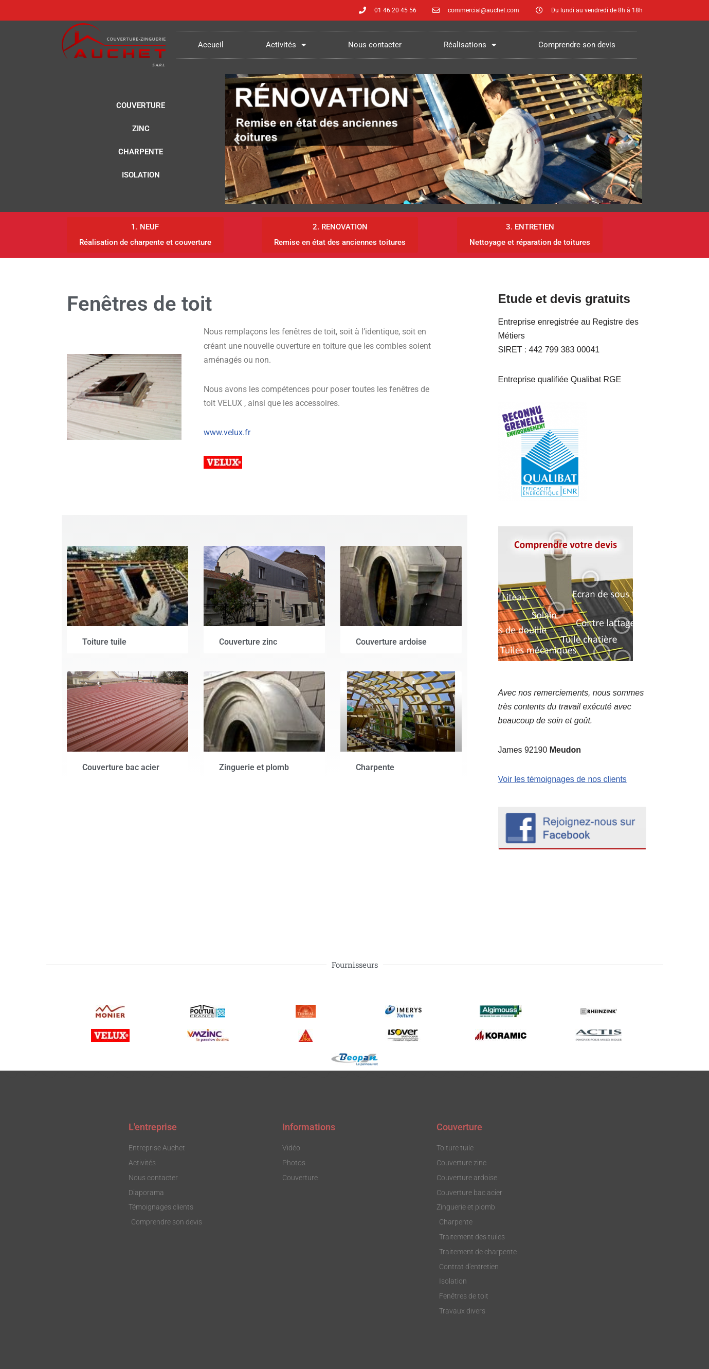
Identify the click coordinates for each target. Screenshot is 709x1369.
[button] (236, 139)
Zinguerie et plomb (254, 767)
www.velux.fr (227, 432)
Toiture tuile (104, 642)
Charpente (375, 767)
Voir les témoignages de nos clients (562, 779)
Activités (286, 45)
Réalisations (470, 45)
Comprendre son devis (576, 44)
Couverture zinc (248, 642)
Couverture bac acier (120, 767)
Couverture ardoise (391, 642)
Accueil (211, 44)
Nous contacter (375, 44)
